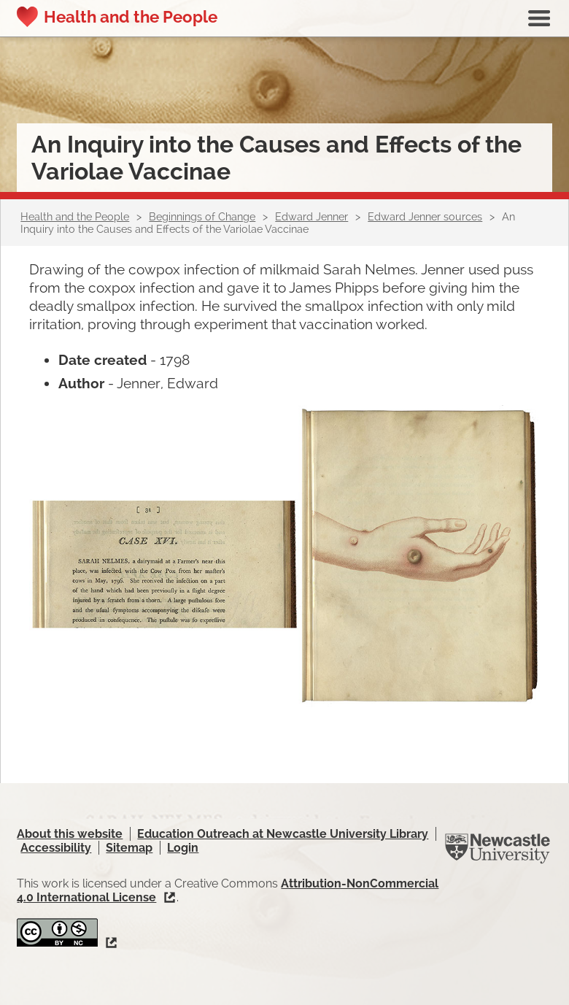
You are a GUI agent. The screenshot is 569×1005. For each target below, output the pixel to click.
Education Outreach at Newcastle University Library (282, 834)
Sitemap (129, 848)
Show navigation (539, 18)
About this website (70, 834)
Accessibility (55, 848)
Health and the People (130, 16)
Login (182, 848)
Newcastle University (497, 849)
